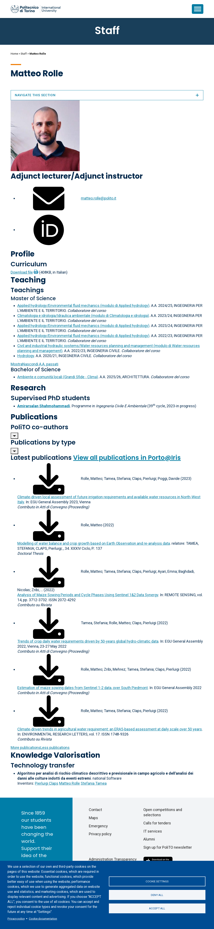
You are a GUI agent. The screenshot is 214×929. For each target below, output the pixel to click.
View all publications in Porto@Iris (127, 457)
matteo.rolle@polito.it (98, 198)
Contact (95, 809)
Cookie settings (157, 881)
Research (28, 388)
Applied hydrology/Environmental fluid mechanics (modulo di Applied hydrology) (83, 305)
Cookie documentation (43, 918)
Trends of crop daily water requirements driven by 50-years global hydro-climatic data (87, 641)
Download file (22, 272)
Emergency (98, 826)
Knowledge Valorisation (55, 755)
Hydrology (25, 356)
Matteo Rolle (69, 783)
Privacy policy (16, 918)
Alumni (149, 839)
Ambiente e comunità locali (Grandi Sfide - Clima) (57, 377)
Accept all (157, 908)
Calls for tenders (157, 823)
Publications (34, 417)
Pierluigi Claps (46, 783)
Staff (24, 53)
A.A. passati (34, 364)
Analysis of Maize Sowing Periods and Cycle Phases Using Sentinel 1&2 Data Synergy (87, 595)
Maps (93, 818)
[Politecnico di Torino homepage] (35, 9)
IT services (152, 831)
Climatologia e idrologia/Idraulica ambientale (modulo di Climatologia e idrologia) (83, 315)
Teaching (28, 280)
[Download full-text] (48, 478)
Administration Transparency (113, 859)
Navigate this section (107, 95)
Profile (22, 254)
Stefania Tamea (94, 783)
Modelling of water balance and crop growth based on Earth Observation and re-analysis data (93, 543)
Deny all (157, 895)
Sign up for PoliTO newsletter (167, 847)
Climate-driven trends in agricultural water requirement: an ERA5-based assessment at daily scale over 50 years (109, 729)
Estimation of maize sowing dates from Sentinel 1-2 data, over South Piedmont (82, 688)
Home (14, 53)
